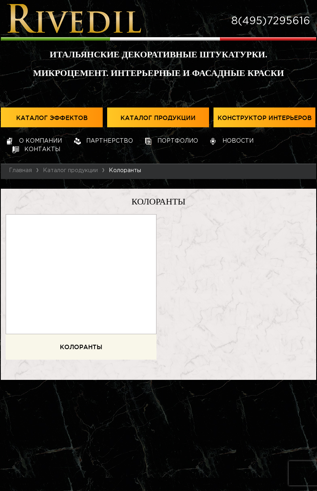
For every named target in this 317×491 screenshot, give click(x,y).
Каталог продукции (158, 118)
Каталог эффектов (52, 118)
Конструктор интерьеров (265, 118)
